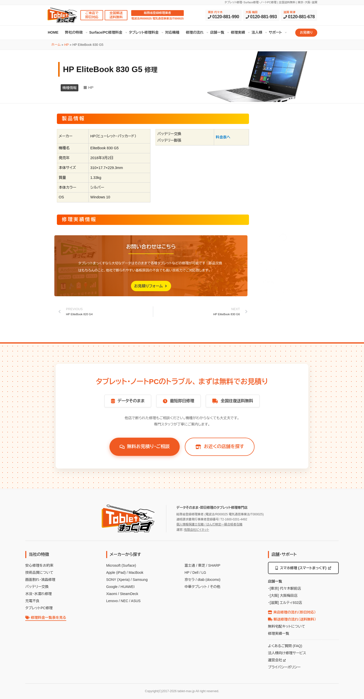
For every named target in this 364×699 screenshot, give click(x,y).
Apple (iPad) (116, 572)
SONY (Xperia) (118, 580)
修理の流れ (194, 32)
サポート (275, 32)
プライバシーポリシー (284, 667)
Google (112, 587)
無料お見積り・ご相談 (145, 446)
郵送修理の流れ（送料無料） (292, 619)
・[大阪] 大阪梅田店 (283, 596)
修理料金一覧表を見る (45, 618)
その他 (215, 587)
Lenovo (112, 601)
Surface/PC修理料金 (105, 32)
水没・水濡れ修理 (38, 594)
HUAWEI (127, 587)
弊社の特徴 (74, 32)
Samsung (140, 580)
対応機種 (172, 32)
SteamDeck (129, 594)
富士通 (190, 565)
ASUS (136, 601)
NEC (124, 601)
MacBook (136, 572)
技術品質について (39, 572)
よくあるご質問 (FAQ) (285, 646)
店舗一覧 (217, 32)
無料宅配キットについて (286, 626)
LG (203, 572)
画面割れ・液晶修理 (40, 580)
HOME (53, 32)
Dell (195, 572)
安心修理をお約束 (39, 565)
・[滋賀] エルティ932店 (285, 603)
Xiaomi (111, 594)
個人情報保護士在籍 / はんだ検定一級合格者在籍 (209, 524)
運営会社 (277, 660)
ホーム (56, 45)
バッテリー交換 (37, 587)
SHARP (214, 565)
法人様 (257, 32)
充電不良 (32, 601)
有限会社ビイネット (196, 530)
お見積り (306, 32)
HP (66, 45)
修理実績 (238, 32)
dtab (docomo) (209, 580)
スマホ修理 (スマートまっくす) (303, 568)
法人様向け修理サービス (287, 653)
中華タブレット (196, 587)
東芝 (201, 565)
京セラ (190, 580)
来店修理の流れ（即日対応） (292, 612)
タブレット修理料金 (144, 32)
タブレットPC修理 (39, 608)
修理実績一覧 (278, 633)
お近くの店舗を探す (219, 446)
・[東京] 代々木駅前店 (284, 588)
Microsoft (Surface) (121, 565)
